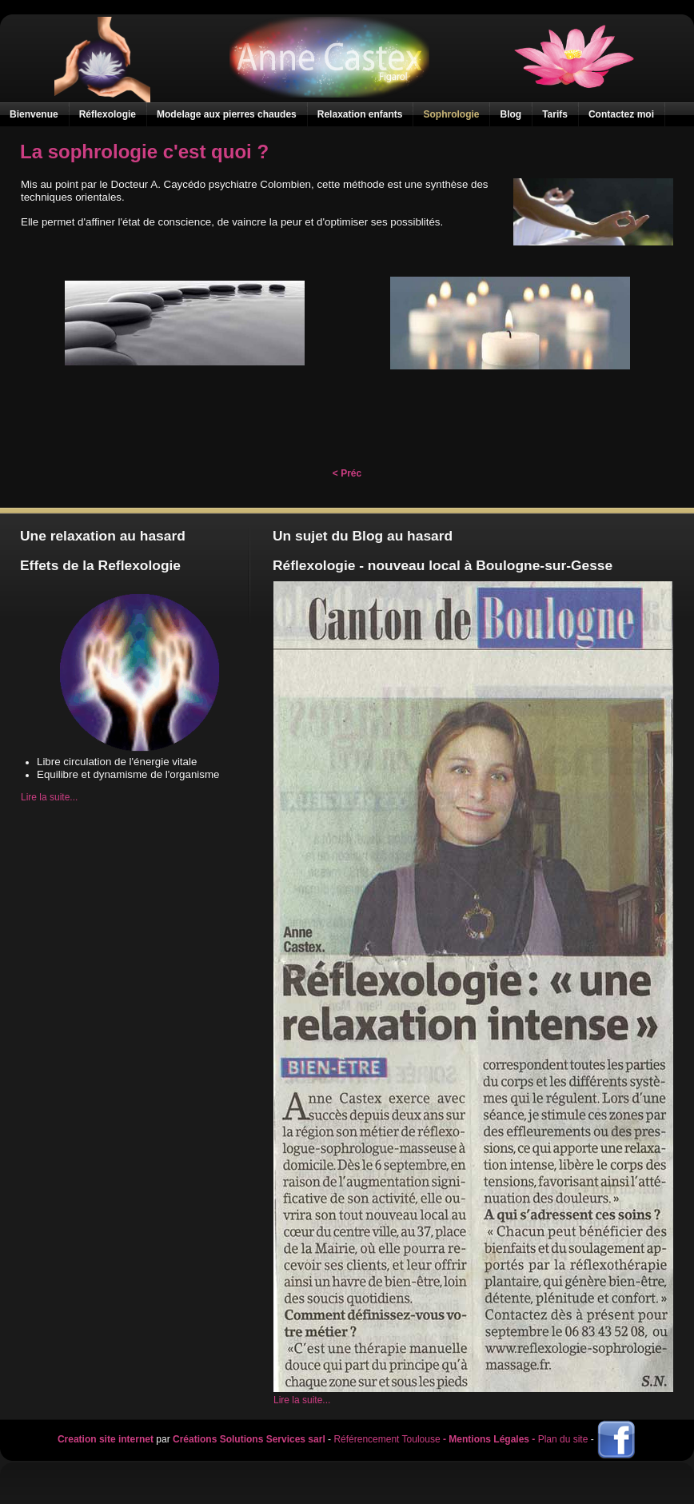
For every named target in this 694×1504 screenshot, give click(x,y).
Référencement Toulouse (386, 1439)
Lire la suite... (49, 797)
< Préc (347, 473)
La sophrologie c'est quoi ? (144, 151)
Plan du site (563, 1439)
